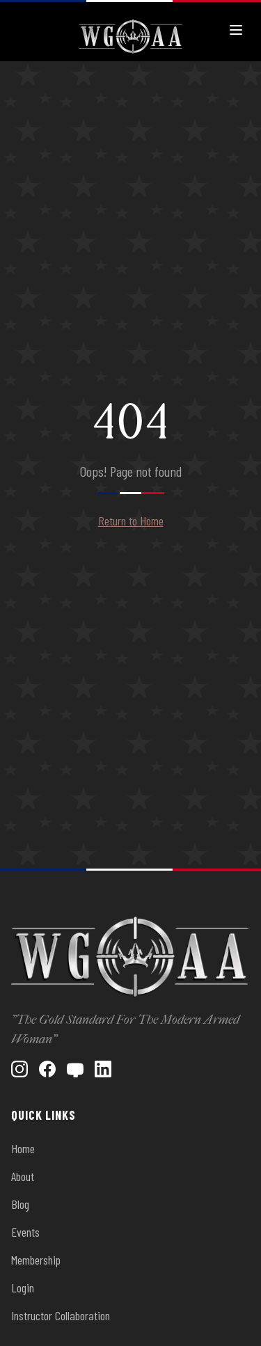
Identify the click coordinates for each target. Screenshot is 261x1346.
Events (25, 1232)
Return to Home (131, 520)
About (22, 1176)
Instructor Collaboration (60, 1315)
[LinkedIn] (103, 1069)
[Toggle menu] (236, 30)
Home (23, 1148)
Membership (36, 1259)
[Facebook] (47, 1069)
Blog (20, 1204)
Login (22, 1287)
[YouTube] (75, 1069)
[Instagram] (19, 1069)
